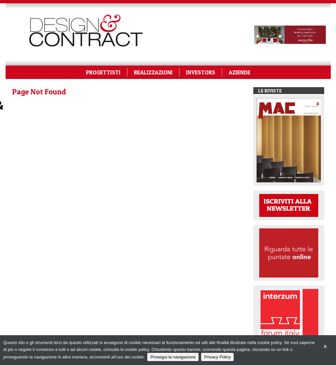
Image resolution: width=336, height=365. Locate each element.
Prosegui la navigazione (173, 357)
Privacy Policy (217, 357)
